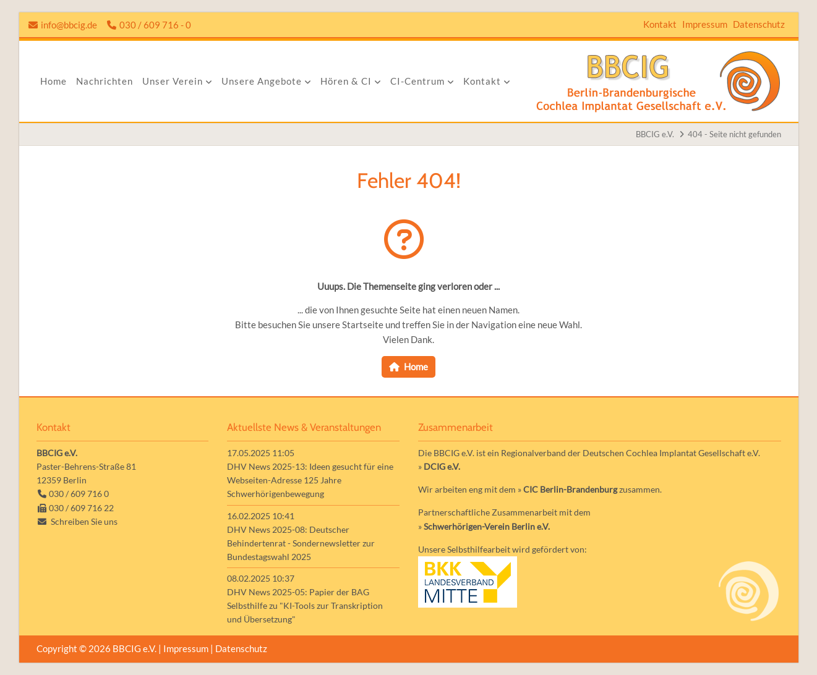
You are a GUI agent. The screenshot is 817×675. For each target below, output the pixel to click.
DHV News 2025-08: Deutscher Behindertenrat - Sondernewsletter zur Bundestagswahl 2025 (301, 543)
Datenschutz (759, 24)
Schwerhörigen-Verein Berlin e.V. (487, 526)
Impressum (704, 24)
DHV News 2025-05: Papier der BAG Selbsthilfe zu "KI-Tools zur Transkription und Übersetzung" (305, 605)
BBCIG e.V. (655, 134)
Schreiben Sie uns (84, 521)
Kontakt (660, 24)
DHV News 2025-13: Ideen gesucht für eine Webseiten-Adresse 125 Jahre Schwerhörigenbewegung (310, 480)
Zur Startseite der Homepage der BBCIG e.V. (658, 81)
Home (416, 366)
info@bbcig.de (69, 24)
